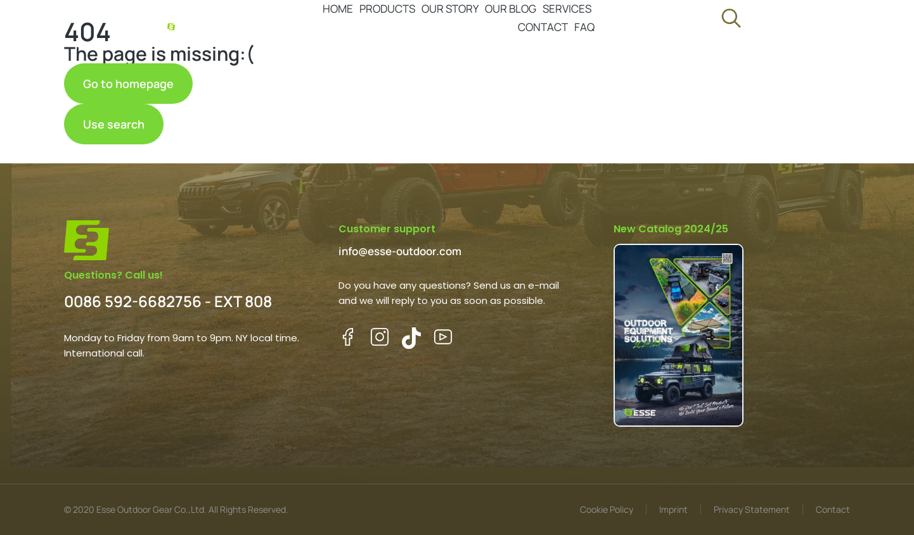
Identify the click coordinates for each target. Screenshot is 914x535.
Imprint (673, 509)
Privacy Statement (752, 509)
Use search (114, 124)
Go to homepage (128, 83)
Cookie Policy (606, 509)
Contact (833, 509)
